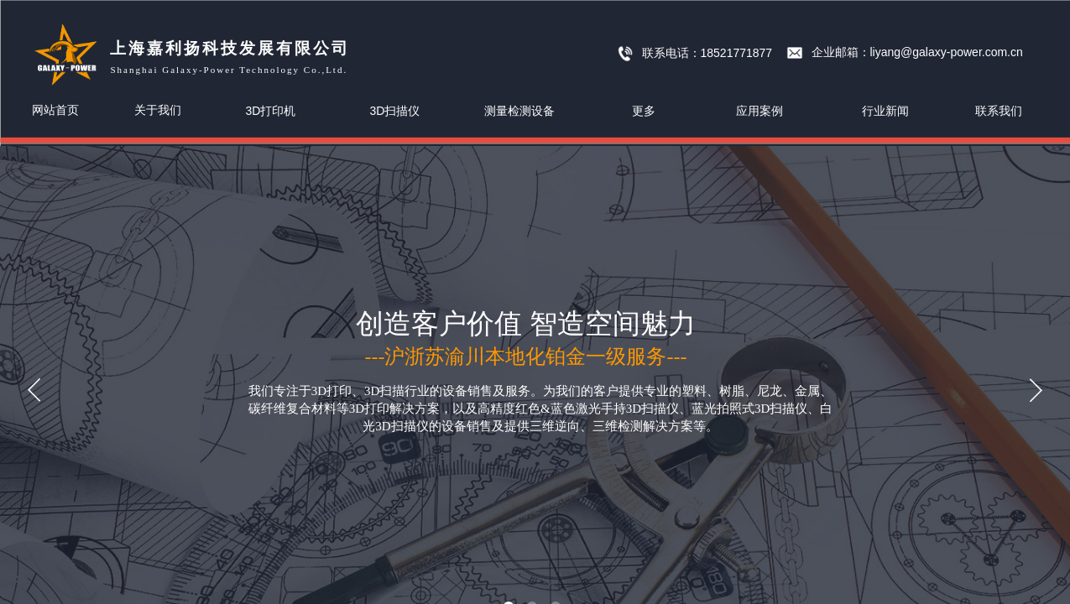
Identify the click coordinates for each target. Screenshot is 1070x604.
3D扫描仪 (395, 110)
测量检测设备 (519, 110)
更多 (643, 110)
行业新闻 (885, 110)
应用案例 (759, 110)
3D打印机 (271, 110)
